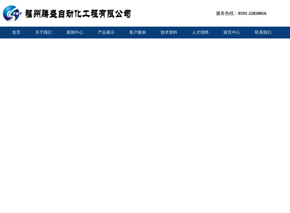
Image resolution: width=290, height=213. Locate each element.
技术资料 (169, 32)
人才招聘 (200, 32)
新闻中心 (75, 32)
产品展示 (106, 32)
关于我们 (43, 32)
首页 (16, 32)
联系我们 (263, 32)
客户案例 (137, 32)
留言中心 (231, 32)
